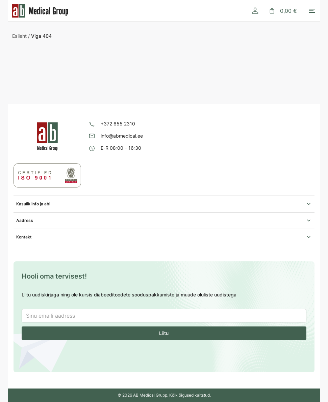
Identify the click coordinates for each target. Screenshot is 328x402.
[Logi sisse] (255, 11)
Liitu (164, 333)
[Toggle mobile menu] (312, 11)
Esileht (19, 36)
